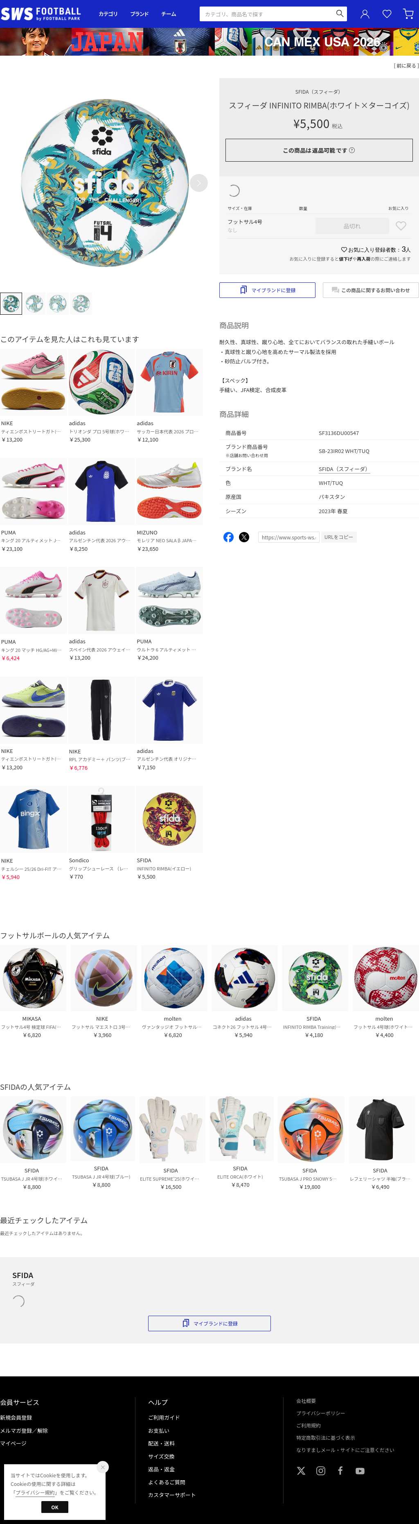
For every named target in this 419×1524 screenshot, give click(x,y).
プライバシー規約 (35, 1492)
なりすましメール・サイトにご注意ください (345, 1449)
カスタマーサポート (172, 1495)
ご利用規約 (308, 1425)
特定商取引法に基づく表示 (325, 1437)
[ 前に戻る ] (406, 65)
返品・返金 (161, 1469)
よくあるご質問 (166, 1482)
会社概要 (306, 1400)
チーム (168, 14)
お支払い (158, 1430)
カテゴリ (108, 14)
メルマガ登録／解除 (24, 1430)
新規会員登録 (16, 1417)
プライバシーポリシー (320, 1412)
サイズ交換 (161, 1456)
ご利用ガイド (164, 1417)
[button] (199, 183)
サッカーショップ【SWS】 (43, 14)
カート (409, 14)
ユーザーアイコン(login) (365, 14)
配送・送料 (161, 1443)
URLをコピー (339, 536)
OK (54, 1507)
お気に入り (387, 14)
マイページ (13, 1443)
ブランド (140, 14)
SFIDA (319, 91)
